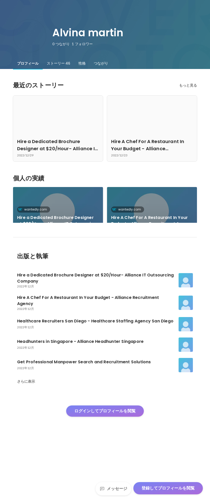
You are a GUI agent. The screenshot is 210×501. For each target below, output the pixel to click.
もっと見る (188, 85)
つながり (101, 63)
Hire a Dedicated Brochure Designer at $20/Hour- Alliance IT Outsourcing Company (56, 221)
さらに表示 (26, 433)
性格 (82, 63)
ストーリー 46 (58, 63)
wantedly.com (34, 209)
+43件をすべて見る (152, 255)
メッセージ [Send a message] (113, 489)
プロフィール (28, 63)
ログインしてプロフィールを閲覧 (105, 463)
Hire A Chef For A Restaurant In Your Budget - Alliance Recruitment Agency (151, 221)
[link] (58, 211)
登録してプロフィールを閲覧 (168, 488)
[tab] (28, 63)
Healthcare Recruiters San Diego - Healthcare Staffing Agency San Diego (53, 261)
